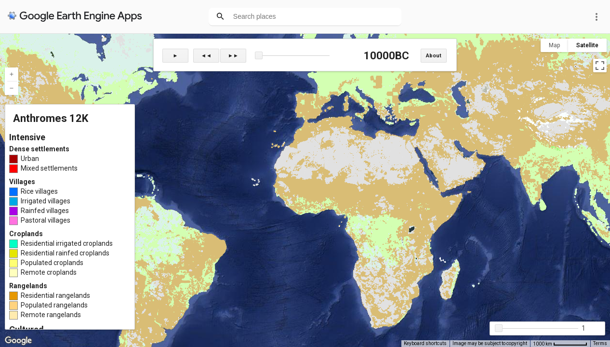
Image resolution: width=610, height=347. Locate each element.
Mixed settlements (49, 168)
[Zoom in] (11, 74)
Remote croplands (49, 272)
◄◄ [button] (206, 56)
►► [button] (233, 56)
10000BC (385, 56)
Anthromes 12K (50, 118)
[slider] (292, 56)
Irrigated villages (45, 201)
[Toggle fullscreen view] (600, 65)
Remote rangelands (51, 315)
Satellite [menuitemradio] (587, 45)
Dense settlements (39, 149)
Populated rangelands (54, 305)
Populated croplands (52, 263)
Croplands (26, 234)
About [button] (433, 56)
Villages (22, 182)
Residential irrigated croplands (67, 243)
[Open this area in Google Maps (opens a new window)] (18, 340)
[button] (259, 55)
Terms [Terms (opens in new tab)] (600, 343)
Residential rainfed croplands (65, 253)
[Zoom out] (11, 88)
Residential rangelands (55, 295)
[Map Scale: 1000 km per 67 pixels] (560, 343)
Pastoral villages (45, 220)
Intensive (27, 137)
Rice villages (39, 191)
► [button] (175, 56)
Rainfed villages (45, 210)
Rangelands (28, 286)
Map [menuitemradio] (554, 45)
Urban (30, 158)
